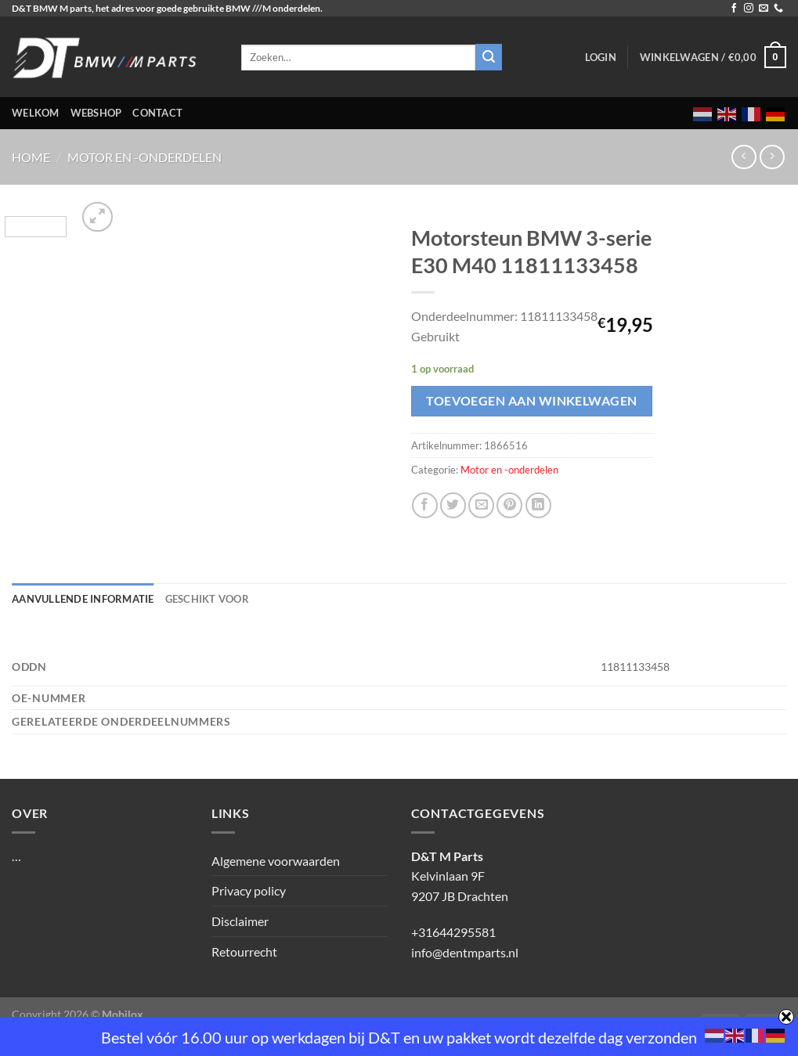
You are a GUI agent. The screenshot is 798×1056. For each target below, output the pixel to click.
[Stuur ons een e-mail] (763, 8)
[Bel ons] (778, 8)
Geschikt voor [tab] (207, 599)
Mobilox (122, 1014)
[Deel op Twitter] (453, 505)
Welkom (36, 112)
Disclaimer (240, 921)
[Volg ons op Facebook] (733, 8)
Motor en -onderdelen (144, 157)
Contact (157, 112)
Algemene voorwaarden (275, 860)
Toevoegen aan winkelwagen (531, 401)
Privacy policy (248, 890)
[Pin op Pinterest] (509, 505)
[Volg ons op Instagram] (748, 8)
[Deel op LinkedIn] (538, 505)
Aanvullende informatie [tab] (83, 599)
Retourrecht (244, 951)
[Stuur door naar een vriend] (481, 505)
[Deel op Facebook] (425, 505)
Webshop (96, 112)
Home (31, 157)
